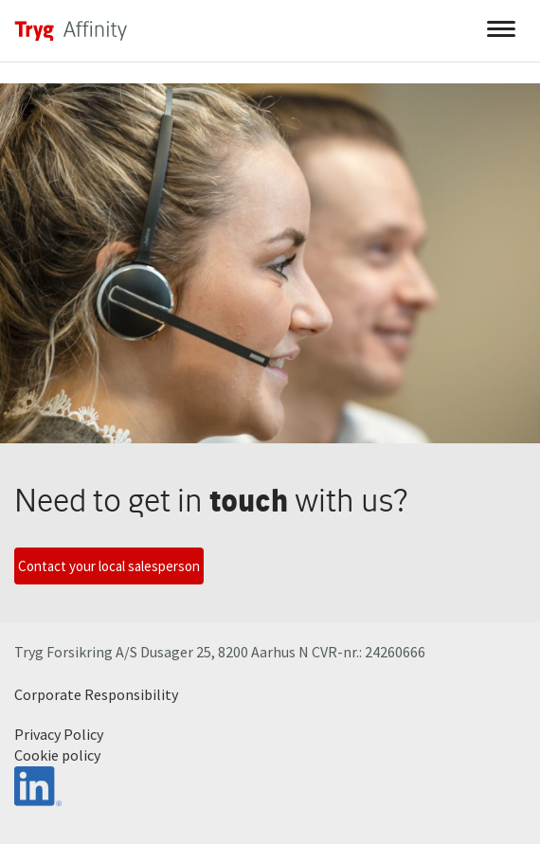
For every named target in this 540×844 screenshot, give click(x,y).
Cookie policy (57, 754)
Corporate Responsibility (96, 694)
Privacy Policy (58, 734)
